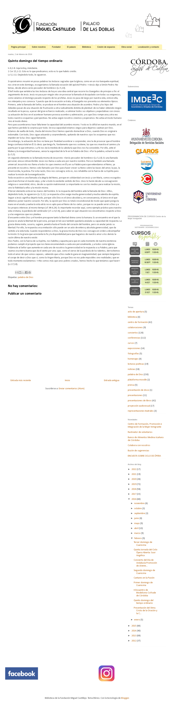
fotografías (133, 353)
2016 (134, 499)
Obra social (126, 47)
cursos (131, 343)
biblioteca (132, 317)
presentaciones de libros (140, 400)
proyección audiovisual (139, 406)
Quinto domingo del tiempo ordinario (143, 602)
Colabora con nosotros (139, 445)
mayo (137, 523)
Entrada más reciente (21, 380)
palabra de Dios (25, 277)
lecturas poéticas (136, 364)
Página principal (18, 47)
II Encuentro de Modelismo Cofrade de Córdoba (145, 593)
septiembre (140, 513)
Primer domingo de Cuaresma (143, 584)
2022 (134, 469)
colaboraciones (135, 327)
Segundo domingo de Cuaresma (144, 572)
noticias (131, 369)
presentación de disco (138, 390)
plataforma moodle (137, 380)
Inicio (67, 380)
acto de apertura (136, 312)
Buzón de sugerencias (138, 450)
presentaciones (135, 395)
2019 (134, 484)
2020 (134, 479)
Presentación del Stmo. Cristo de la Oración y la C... (145, 611)
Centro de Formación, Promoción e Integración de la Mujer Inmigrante (145, 425)
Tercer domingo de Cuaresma (143, 543)
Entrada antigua (111, 380)
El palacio (71, 47)
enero (137, 620)
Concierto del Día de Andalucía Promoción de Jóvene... (145, 563)
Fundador (56, 47)
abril (136, 528)
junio (137, 518)
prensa (131, 385)
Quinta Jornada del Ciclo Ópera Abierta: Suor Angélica (145, 552)
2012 (134, 641)
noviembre (139, 503)
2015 (134, 626)
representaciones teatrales (141, 411)
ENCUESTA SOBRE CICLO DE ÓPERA (144, 456)
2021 (134, 474)
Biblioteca (86, 47)
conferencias (134, 338)
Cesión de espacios (106, 47)
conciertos (133, 333)
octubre (138, 508)
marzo (137, 533)
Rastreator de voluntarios (140, 432)
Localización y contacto (148, 47)
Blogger (125, 698)
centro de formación (138, 322)
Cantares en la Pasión (144, 578)
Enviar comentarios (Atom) (71, 388)
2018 (134, 489)
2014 (134, 631)
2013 (134, 635)
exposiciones (134, 348)
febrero (138, 538)
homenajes (133, 359)
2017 (134, 494)
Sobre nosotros (39, 47)
